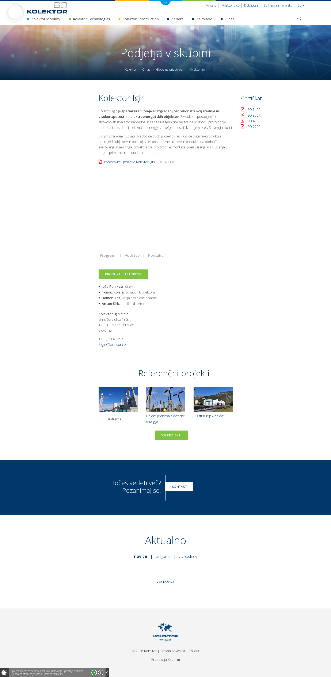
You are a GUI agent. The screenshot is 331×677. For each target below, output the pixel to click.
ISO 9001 (253, 115)
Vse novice (166, 581)
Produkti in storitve (123, 274)
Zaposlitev (188, 556)
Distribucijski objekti (209, 416)
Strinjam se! (94, 672)
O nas (229, 18)
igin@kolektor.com (115, 344)
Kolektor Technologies (91, 18)
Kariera (177, 18)
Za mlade (204, 18)
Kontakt (210, 5)
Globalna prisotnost (169, 69)
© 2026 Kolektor (144, 651)
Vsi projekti (171, 435)
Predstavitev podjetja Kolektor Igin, (140, 162)
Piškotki (194, 651)
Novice (140, 556)
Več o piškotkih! (100, 672)
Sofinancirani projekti (278, 5)
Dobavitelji (251, 5)
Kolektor (130, 69)
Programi (108, 255)
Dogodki (163, 556)
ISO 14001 (254, 109)
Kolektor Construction (141, 18)
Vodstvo (132, 255)
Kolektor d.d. (230, 5)
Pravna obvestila (172, 651)
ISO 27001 (254, 126)
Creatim (174, 659)
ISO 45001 (254, 121)
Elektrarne (113, 419)
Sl (301, 5)
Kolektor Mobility (45, 18)
